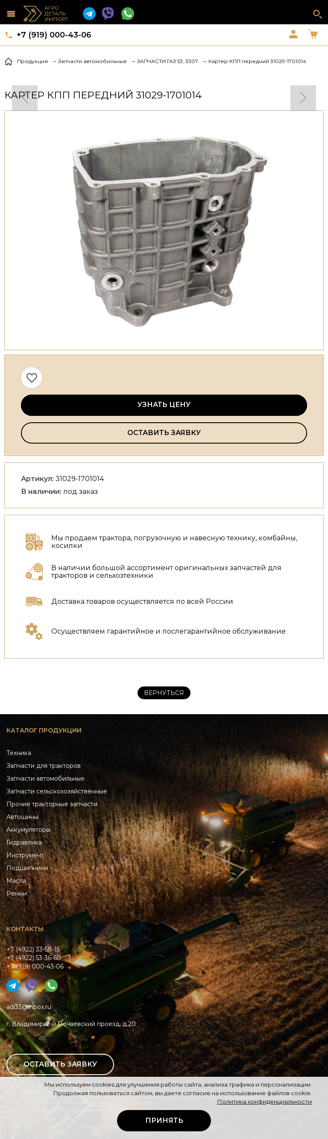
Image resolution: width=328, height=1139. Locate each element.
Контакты (25, 929)
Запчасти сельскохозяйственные (56, 791)
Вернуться (164, 693)
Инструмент (25, 855)
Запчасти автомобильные (45, 778)
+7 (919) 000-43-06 (54, 35)
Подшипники (27, 868)
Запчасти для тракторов (43, 766)
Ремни (16, 893)
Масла (16, 881)
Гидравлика (24, 842)
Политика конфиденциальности (264, 1101)
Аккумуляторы (28, 829)
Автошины (22, 817)
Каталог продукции (44, 730)
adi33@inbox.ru (28, 1007)
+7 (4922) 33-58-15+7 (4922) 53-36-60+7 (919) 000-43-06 (35, 958)
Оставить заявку (164, 433)
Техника (18, 753)
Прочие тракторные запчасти (51, 804)
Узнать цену (164, 405)
